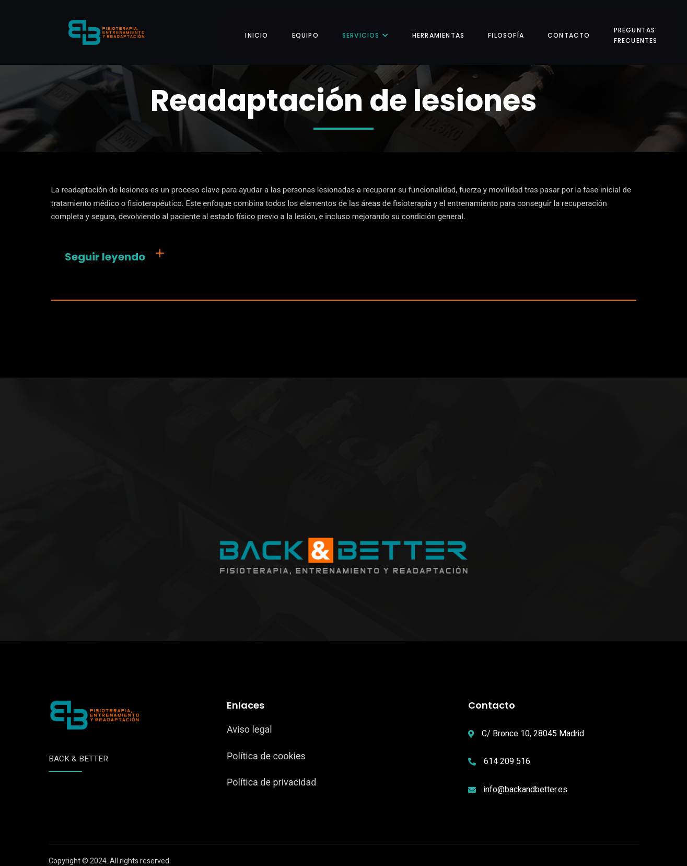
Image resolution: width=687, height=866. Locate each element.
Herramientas (431, 29)
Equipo (298, 29)
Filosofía (499, 29)
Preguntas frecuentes (629, 28)
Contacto (562, 29)
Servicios (358, 29)
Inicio (249, 29)
